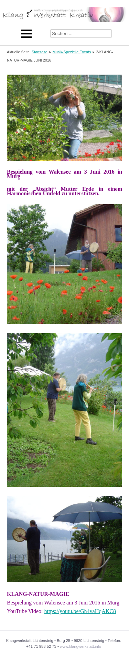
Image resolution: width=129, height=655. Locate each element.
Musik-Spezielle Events (72, 52)
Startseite (39, 52)
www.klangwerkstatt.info (80, 646)
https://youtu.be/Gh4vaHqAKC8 (80, 611)
